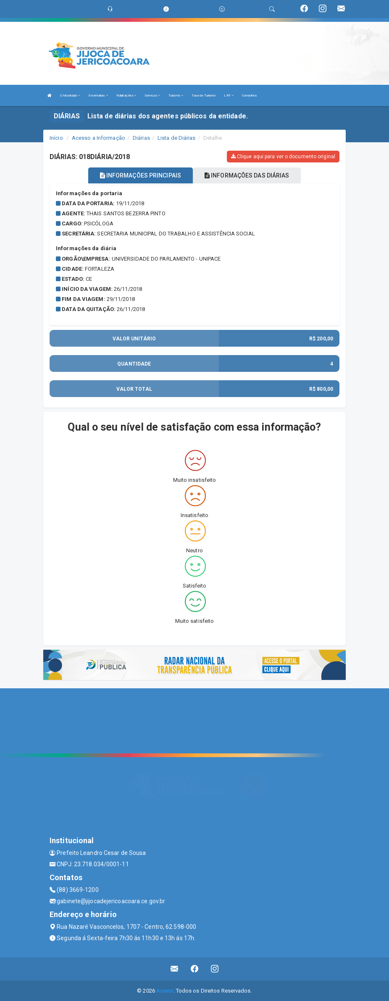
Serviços (152, 95)
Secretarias (98, 95)
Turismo (175, 95)
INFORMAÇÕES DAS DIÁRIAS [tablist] (247, 175)
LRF (229, 95)
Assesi (164, 990)
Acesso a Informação (98, 138)
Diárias (141, 138)
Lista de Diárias (177, 138)
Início (56, 138)
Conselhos (249, 95)
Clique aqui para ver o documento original (283, 156)
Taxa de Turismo (204, 95)
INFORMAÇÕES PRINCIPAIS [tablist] (140, 175)
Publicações (126, 95)
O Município (70, 95)
